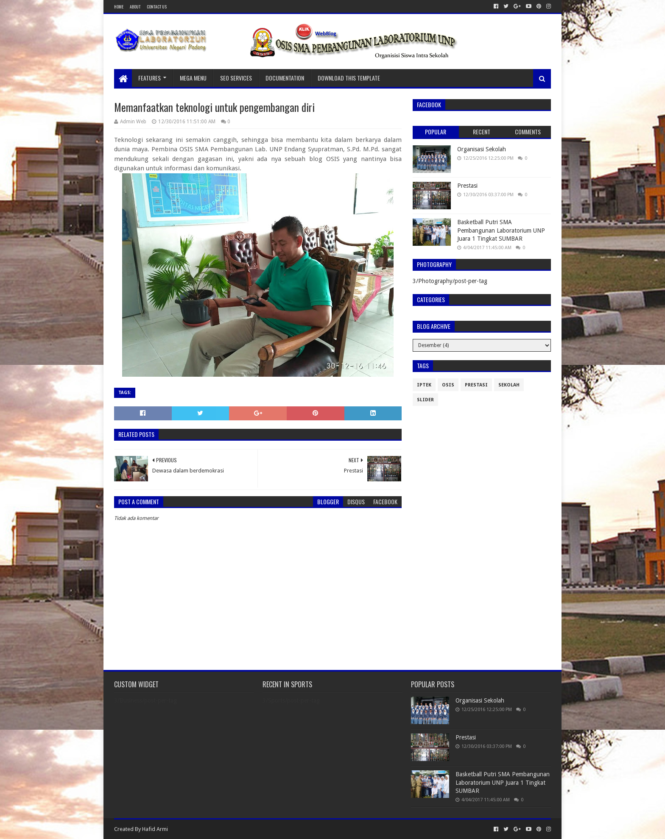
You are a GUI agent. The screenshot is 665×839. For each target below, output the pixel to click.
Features (149, 77)
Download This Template (349, 77)
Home (118, 6)
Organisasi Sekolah (481, 149)
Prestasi (467, 185)
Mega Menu (193, 77)
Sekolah (509, 385)
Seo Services (236, 77)
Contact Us (157, 6)
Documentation (284, 77)
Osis (448, 385)
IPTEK (424, 385)
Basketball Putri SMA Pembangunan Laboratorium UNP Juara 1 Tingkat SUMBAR (501, 230)
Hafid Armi (155, 829)
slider (425, 400)
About (135, 6)
